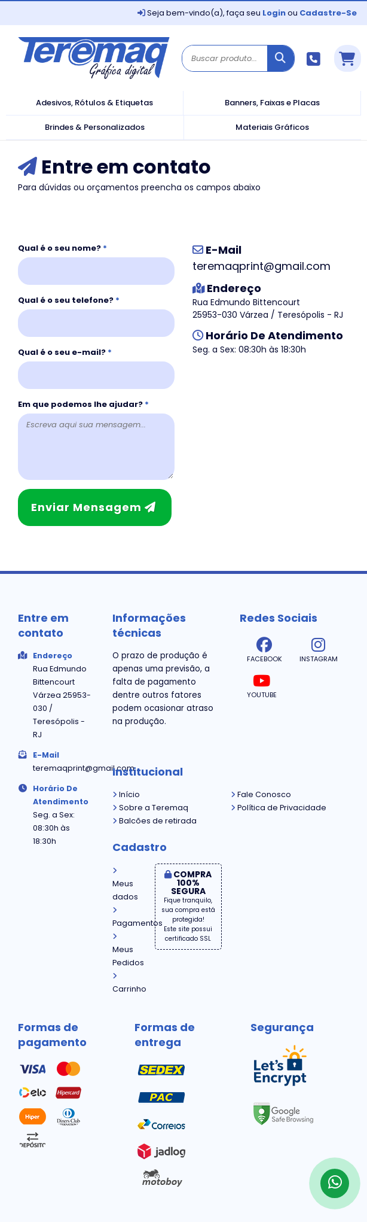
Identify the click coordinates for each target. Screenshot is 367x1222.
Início (126, 794)
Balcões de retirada (154, 821)
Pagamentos (124, 917)
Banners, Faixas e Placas (272, 102)
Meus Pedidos (124, 950)
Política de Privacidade (278, 807)
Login (274, 13)
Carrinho (124, 983)
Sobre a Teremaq (150, 807)
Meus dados (124, 884)
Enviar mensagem (93, 507)
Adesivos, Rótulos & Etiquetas (94, 102)
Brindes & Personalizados (95, 127)
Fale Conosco (261, 794)
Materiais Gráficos (272, 127)
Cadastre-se (328, 13)
